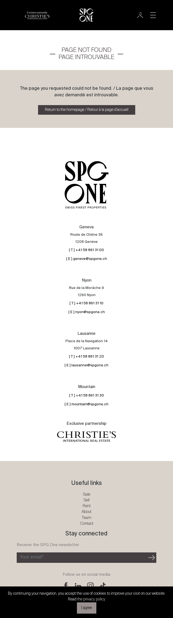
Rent (87, 506)
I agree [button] (86, 608)
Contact (86, 523)
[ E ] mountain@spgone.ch (86, 404)
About (86, 512)
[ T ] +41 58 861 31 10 (86, 303)
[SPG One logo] (86, 15)
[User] (140, 15)
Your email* (32, 557)
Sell (86, 500)
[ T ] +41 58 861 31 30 (86, 395)
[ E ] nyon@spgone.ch (86, 312)
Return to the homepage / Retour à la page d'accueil (86, 110)
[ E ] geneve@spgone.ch (86, 259)
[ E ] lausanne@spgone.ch (86, 365)
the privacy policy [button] (91, 599)
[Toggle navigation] (153, 15)
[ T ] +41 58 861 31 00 (86, 250)
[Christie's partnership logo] (37, 15)
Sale (86, 494)
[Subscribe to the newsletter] (82, 557)
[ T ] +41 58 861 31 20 (86, 356)
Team (86, 518)
